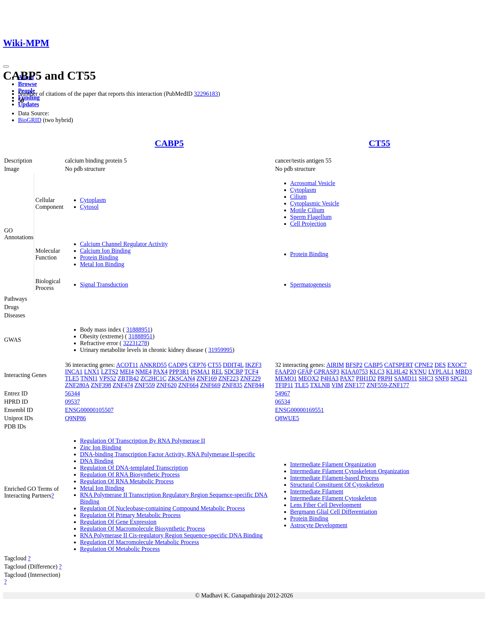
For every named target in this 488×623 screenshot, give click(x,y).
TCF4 (251, 371)
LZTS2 (109, 371)
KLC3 (376, 371)
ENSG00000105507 (89, 410)
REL (217, 371)
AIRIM (335, 365)
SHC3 (426, 378)
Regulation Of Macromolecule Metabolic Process (139, 542)
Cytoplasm (93, 200)
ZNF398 (101, 385)
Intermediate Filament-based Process (334, 478)
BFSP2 (353, 365)
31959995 (220, 350)
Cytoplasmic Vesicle (314, 203)
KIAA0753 (354, 371)
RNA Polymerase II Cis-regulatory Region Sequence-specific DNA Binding (171, 535)
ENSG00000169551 (299, 410)
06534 (282, 401)
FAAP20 (285, 371)
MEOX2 (308, 378)
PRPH (385, 378)
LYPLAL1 (441, 371)
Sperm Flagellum (311, 217)
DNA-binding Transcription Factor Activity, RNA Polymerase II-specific (167, 454)
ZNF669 (210, 385)
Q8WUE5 (287, 418)
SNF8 (442, 378)
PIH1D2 (366, 378)
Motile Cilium (307, 210)
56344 (72, 393)
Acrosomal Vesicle (312, 183)
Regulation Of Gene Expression (118, 522)
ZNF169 (206, 378)
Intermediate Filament (316, 491)
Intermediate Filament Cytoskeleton (333, 498)
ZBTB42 (128, 378)
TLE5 (72, 378)
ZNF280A (77, 385)
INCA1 (74, 371)
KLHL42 (397, 371)
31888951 (138, 329)
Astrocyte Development (318, 525)
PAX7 (347, 378)
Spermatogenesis (310, 284)
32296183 (206, 94)
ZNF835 (232, 385)
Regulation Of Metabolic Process (120, 549)
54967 (282, 393)
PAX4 (160, 371)
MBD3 (463, 371)
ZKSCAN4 (181, 378)
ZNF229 (250, 378)
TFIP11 (284, 385)
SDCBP (233, 371)
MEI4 (127, 371)
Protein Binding (99, 257)
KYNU (418, 371)
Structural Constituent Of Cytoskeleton (337, 484)
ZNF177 (355, 385)
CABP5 (169, 143)
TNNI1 (89, 378)
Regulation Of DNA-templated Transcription (134, 468)
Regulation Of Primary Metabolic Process (130, 515)
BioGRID (29, 120)
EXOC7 (457, 365)
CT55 (379, 143)
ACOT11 (127, 365)
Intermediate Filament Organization (333, 464)
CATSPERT (398, 365)
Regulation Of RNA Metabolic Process (127, 481)
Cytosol (89, 207)
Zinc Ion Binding (100, 447)
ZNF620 (167, 385)
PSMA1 (200, 371)
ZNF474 (123, 385)
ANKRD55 (153, 365)
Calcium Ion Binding (105, 250)
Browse (27, 84)
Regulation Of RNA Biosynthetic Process (130, 474)
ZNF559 (144, 385)
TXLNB (320, 385)
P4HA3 (330, 378)
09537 (72, 401)
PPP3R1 (179, 371)
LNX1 (91, 371)
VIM (337, 385)
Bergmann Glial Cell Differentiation (333, 511)
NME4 (143, 371)
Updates (28, 104)
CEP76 (197, 365)
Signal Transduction (104, 284)
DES (440, 365)
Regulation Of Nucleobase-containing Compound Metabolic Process (162, 508)
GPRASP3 (326, 371)
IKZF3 (253, 365)
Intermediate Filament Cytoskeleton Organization (349, 471)
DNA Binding (96, 461)
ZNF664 (188, 385)
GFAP (305, 371)
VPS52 (107, 378)
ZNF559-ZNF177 (387, 385)
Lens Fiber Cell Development (325, 505)
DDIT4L (233, 365)
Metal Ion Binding (102, 264)
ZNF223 (228, 378)
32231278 (135, 343)
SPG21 (458, 378)
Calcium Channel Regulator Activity (124, 244)
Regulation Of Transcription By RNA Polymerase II (142, 440)
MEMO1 (286, 378)
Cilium (298, 196)
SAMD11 (405, 378)
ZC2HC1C (153, 378)
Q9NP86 (75, 418)
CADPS (178, 365)
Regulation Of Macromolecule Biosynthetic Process (142, 528)
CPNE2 (423, 365)
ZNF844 (254, 385)
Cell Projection (308, 223)
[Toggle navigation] (6, 66)
